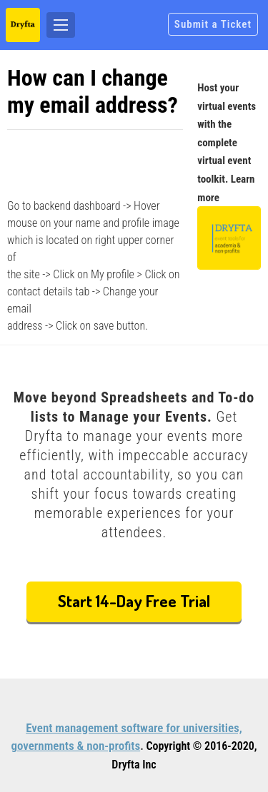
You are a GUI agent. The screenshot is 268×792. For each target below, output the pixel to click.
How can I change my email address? (92, 91)
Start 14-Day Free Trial (134, 600)
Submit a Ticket (213, 24)
